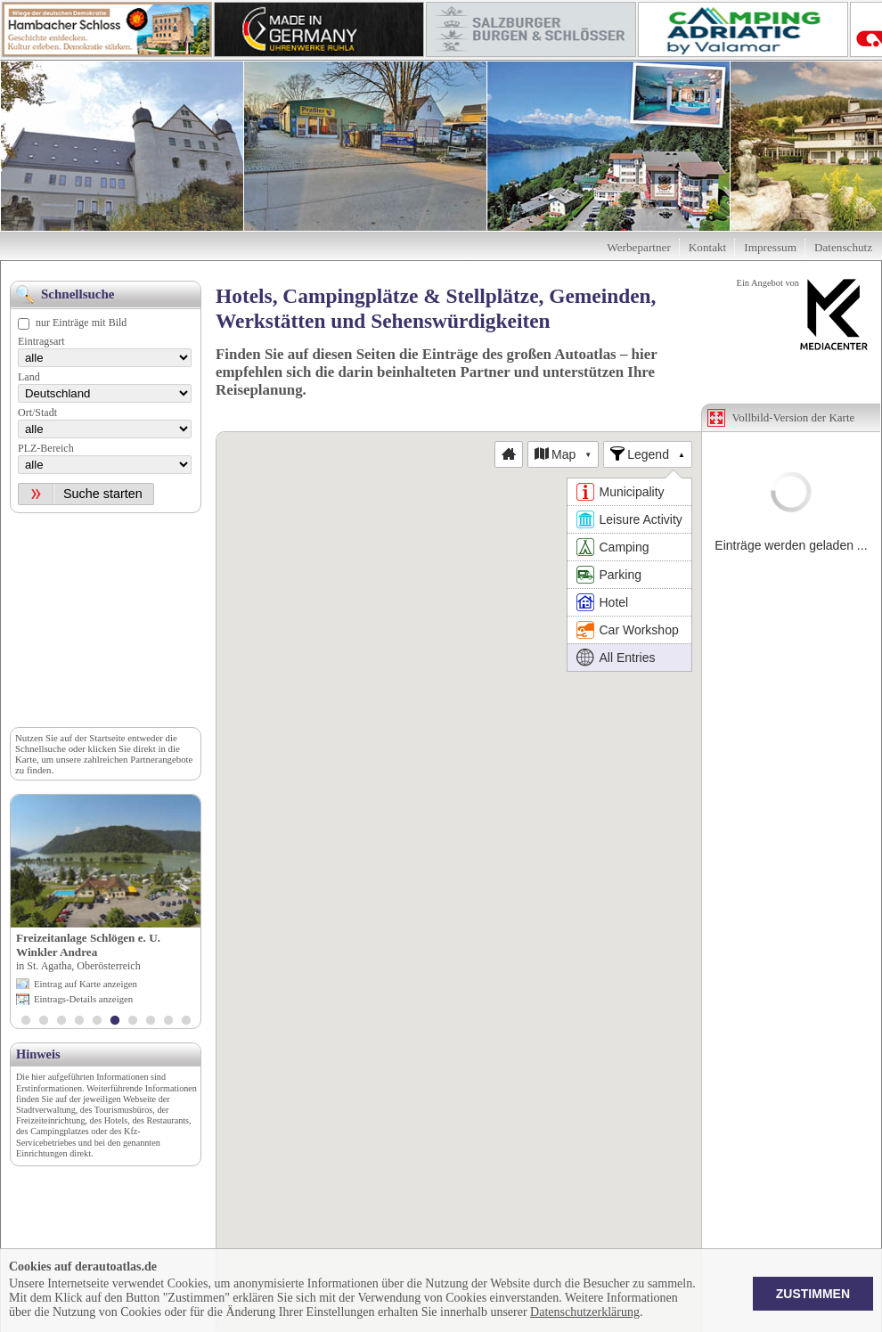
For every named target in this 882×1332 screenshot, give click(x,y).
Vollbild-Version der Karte (793, 417)
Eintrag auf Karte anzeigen (85, 983)
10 (186, 1022)
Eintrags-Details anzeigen (83, 998)
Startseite (107, 737)
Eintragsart (41, 341)
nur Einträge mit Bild (81, 322)
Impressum (770, 247)
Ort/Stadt (37, 412)
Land (29, 377)
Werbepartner (638, 247)
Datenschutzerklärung (585, 1312)
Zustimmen (813, 1294)
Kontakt (708, 247)
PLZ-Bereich (46, 448)
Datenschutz (843, 247)
